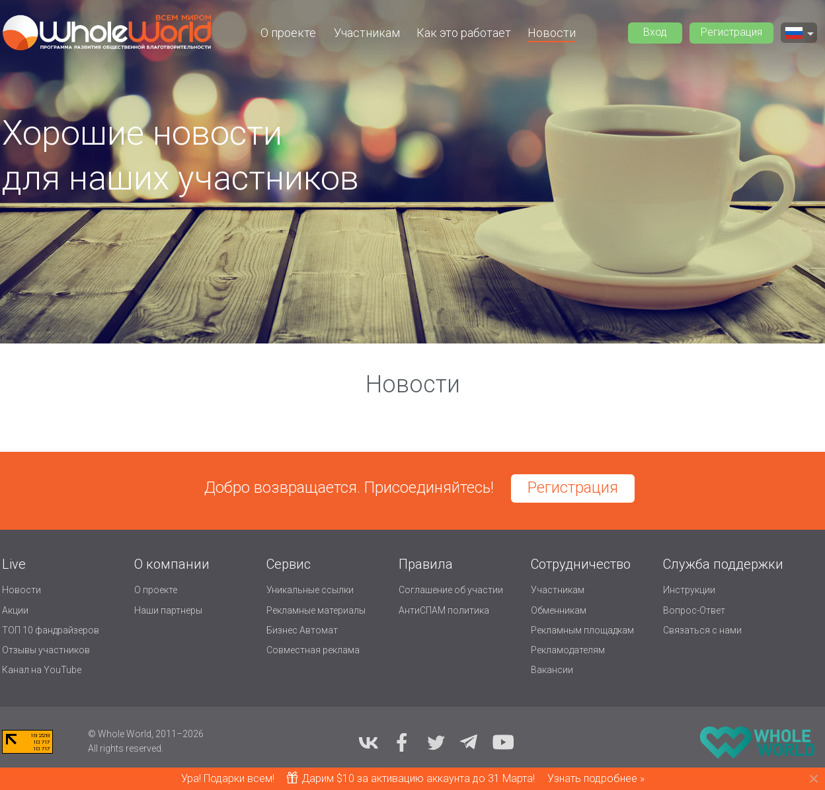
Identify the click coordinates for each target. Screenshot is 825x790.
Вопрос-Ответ (694, 610)
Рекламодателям (568, 650)
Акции (15, 610)
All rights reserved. (125, 748)
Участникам (367, 33)
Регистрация (731, 32)
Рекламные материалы (316, 610)
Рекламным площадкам (582, 630)
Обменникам (558, 610)
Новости (552, 33)
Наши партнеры (168, 610)
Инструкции (689, 590)
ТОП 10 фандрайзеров (50, 630)
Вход (655, 32)
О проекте (288, 33)
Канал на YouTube (41, 669)
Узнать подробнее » (596, 778)
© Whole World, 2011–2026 (146, 734)
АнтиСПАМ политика (444, 610)
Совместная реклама (313, 650)
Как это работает (463, 33)
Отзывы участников (46, 650)
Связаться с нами (702, 630)
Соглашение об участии (451, 590)
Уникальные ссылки (310, 590)
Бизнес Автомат (302, 630)
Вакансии (552, 669)
